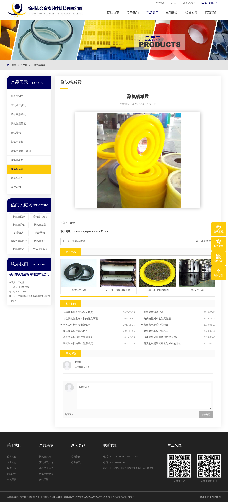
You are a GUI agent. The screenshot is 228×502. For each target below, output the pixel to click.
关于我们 (133, 12)
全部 (72, 222)
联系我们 (211, 12)
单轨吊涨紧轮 (18, 114)
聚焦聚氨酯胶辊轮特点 (156, 324)
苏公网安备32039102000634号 (87, 496)
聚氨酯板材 (17, 160)
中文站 (160, 3)
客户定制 (16, 187)
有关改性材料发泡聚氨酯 (157, 318)
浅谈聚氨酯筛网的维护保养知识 (161, 337)
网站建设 (216, 496)
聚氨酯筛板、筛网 (21, 151)
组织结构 (11, 473)
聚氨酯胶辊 (17, 141)
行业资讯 (76, 462)
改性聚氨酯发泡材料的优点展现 (80, 318)
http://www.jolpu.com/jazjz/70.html (90, 231)
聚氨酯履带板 (18, 123)
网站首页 (113, 12)
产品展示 (153, 12)
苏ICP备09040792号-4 (123, 496)
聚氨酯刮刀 (17, 96)
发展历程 (11, 468)
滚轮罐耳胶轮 (18, 105)
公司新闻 (76, 456)
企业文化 (11, 462)
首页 (14, 65)
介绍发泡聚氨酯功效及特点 (78, 312)
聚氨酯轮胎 (17, 178)
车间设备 (172, 12)
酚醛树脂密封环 (19, 240)
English (174, 3)
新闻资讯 (78, 445)
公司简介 (11, 456)
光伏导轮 (16, 132)
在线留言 (11, 479)
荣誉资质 (192, 12)
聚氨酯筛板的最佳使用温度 (78, 337)
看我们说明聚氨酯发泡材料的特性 (162, 343)
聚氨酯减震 (39, 65)
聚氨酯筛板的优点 (154, 312)
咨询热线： (201, 3)
